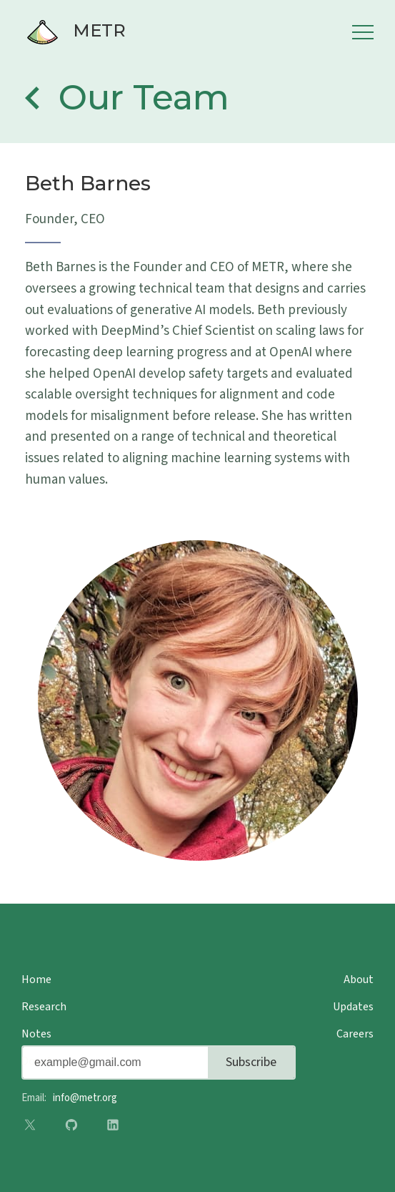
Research (43, 1007)
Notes (36, 1034)
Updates (353, 1007)
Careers (355, 1034)
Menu (363, 32)
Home (36, 979)
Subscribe (251, 1062)
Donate (39, 1061)
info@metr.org (85, 1097)
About (359, 979)
